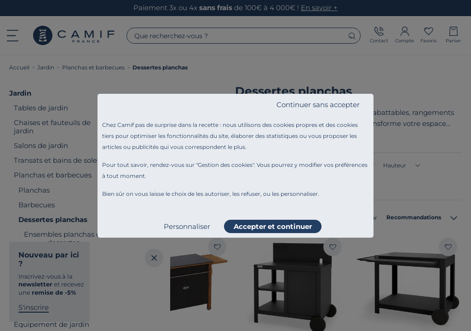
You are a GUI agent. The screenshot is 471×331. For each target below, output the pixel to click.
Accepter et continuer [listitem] (273, 226)
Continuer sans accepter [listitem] (318, 104)
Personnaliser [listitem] (187, 226)
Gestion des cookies (225, 164)
